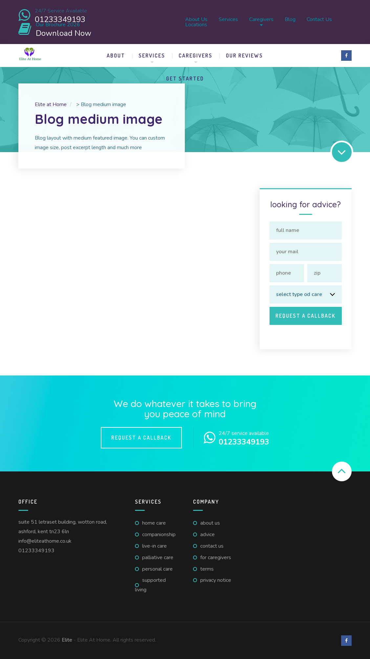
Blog (290, 19)
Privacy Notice (215, 580)
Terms (207, 569)
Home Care (154, 523)
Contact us (319, 19)
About (116, 55)
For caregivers (215, 557)
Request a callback (141, 437)
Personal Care (157, 569)
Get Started (185, 78)
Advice (207, 534)
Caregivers (261, 19)
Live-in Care (154, 546)
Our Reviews (244, 55)
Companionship (159, 534)
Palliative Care (157, 557)
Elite (67, 640)
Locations (196, 24)
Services (228, 19)
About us (196, 19)
